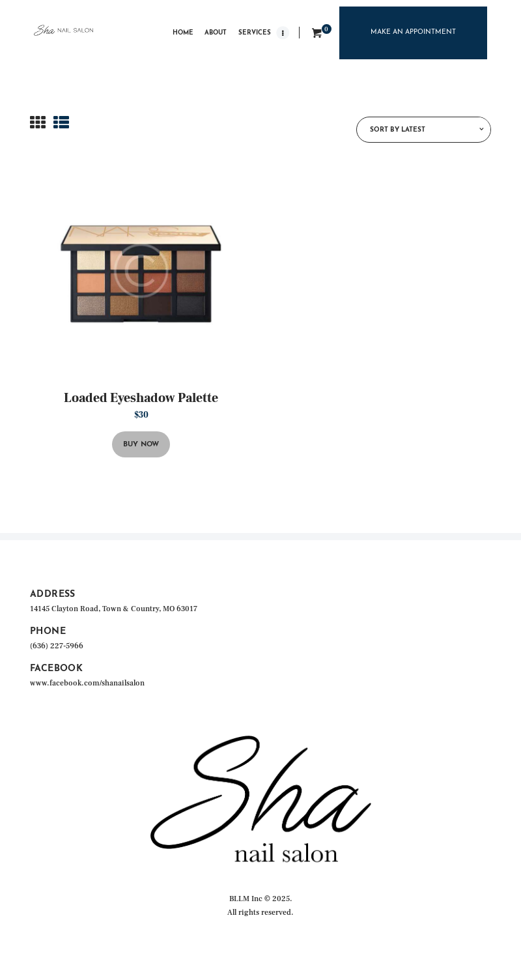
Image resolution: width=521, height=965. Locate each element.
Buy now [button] (141, 444)
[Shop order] (423, 130)
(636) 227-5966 (56, 646)
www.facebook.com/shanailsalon (87, 683)
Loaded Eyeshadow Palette (141, 398)
